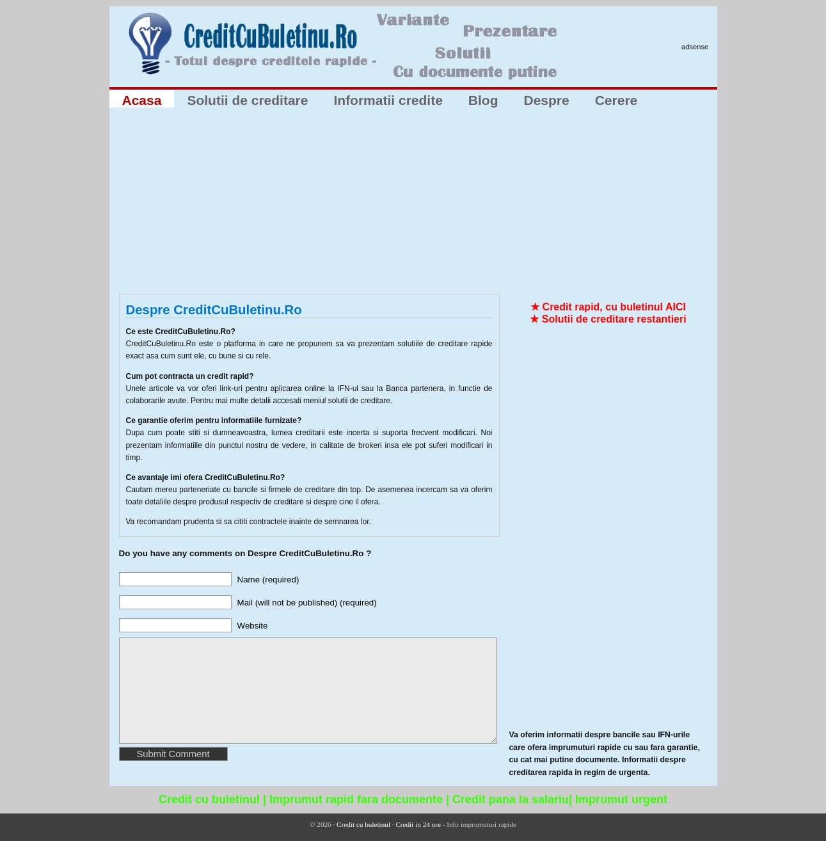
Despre (546, 100)
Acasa (142, 100)
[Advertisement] (413, 204)
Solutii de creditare (247, 100)
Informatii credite (387, 100)
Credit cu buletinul (363, 824)
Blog (483, 100)
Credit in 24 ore (418, 824)
